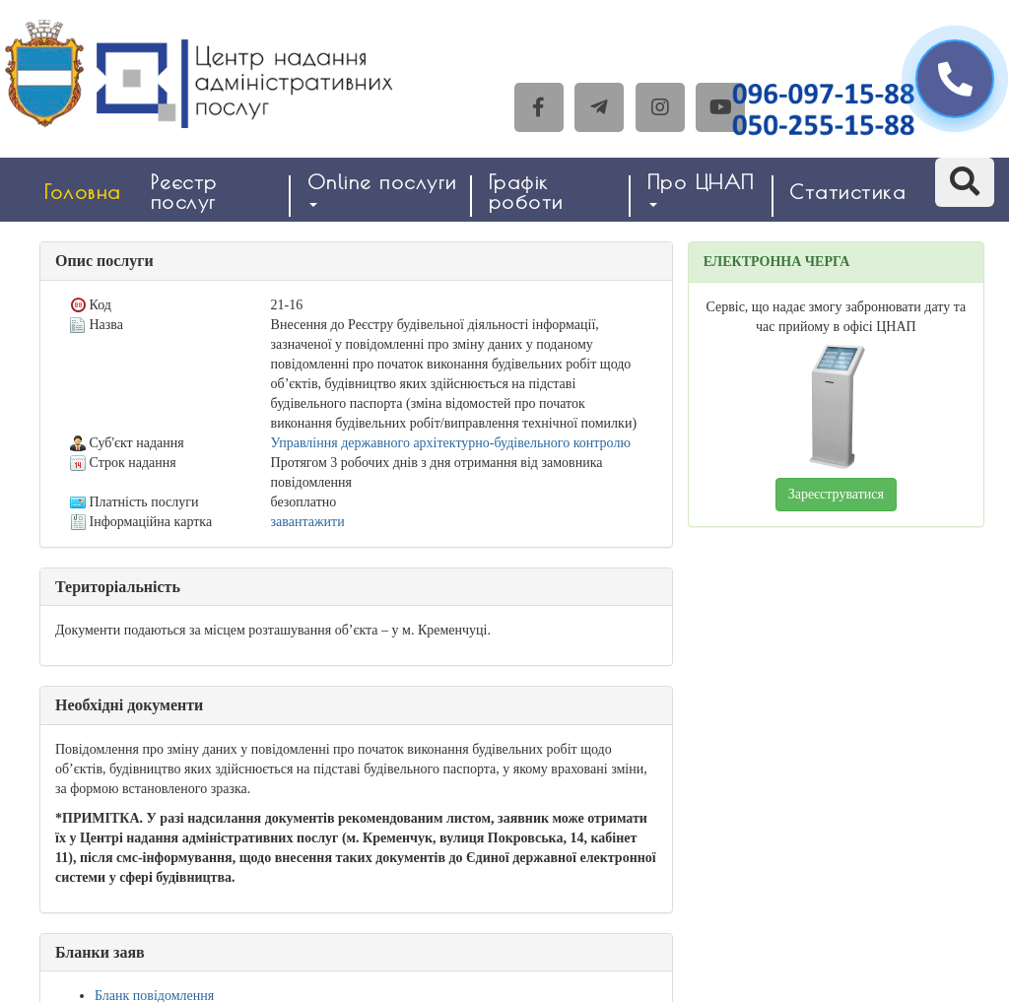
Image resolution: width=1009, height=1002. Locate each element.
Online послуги (382, 188)
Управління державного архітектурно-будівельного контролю (451, 442)
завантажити (308, 521)
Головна (82, 191)
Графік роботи (526, 191)
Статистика (847, 191)
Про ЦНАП (701, 188)
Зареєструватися (836, 494)
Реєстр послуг (184, 191)
